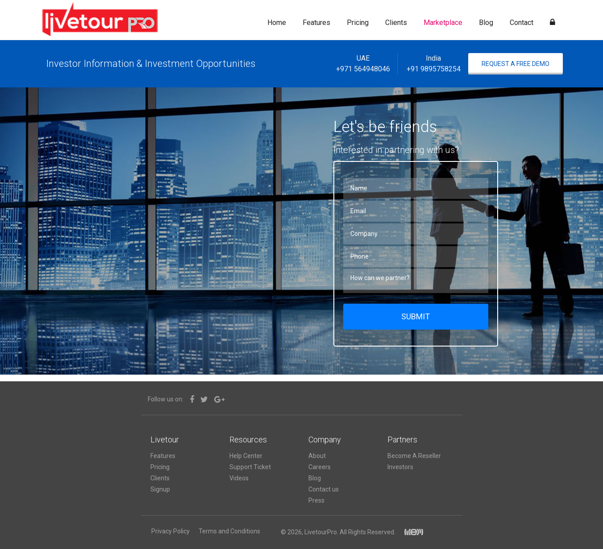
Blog (486, 22)
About (317, 455)
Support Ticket (250, 467)
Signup (160, 489)
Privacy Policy (170, 531)
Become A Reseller (414, 455)
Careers (319, 467)
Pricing (358, 22)
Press (316, 500)
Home (276, 22)
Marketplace (443, 22)
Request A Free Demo (515, 63)
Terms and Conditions (229, 531)
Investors (400, 467)
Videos (239, 478)
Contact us (323, 489)
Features (316, 22)
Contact (521, 22)
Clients (396, 22)
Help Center (245, 455)
